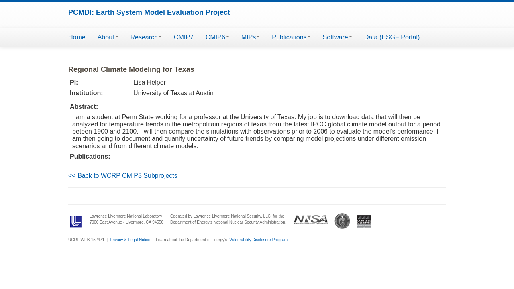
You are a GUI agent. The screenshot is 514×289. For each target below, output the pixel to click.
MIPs (250, 37)
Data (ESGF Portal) (392, 37)
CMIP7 (184, 37)
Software (337, 37)
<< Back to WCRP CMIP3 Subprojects (122, 175)
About (108, 37)
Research (146, 37)
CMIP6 (217, 37)
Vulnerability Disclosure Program (258, 240)
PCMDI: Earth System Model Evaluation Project (149, 12)
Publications (291, 37)
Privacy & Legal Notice (130, 240)
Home (77, 37)
